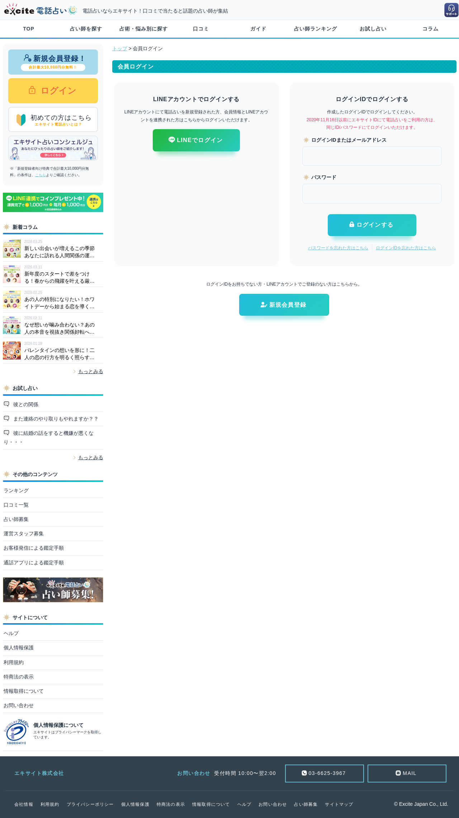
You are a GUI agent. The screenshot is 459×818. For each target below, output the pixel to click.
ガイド (258, 29)
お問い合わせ (19, 705)
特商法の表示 (19, 677)
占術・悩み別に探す (143, 29)
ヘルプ (11, 633)
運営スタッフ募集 (24, 533)
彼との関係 (25, 404)
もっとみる (90, 371)
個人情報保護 (19, 647)
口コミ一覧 (16, 505)
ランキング (16, 490)
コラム (430, 29)
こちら (40, 175)
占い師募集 (16, 519)
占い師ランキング (315, 29)
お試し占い (373, 29)
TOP (28, 29)
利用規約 (14, 662)
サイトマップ (339, 804)
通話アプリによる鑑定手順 (34, 562)
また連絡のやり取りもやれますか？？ (55, 419)
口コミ (201, 29)
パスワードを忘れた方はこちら (338, 247)
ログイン (57, 90)
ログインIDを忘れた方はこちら (406, 247)
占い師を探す (86, 29)
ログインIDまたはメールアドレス (349, 140)
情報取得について (24, 691)
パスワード (323, 177)
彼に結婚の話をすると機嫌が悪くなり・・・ (49, 437)
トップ (119, 48)
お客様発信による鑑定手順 (34, 548)
